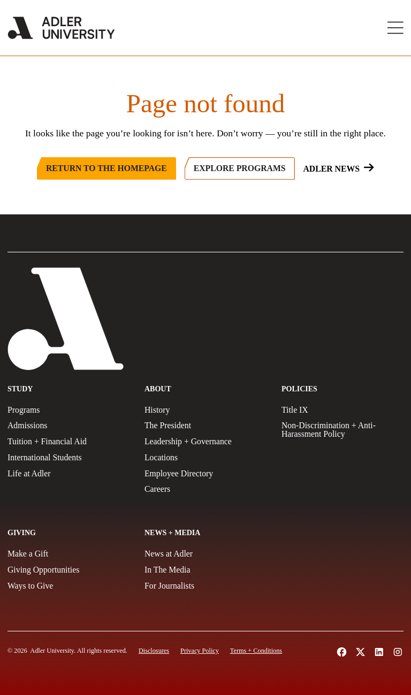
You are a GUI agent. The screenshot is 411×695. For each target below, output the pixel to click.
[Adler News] (338, 168)
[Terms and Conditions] (256, 650)
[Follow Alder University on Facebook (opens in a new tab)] (341, 652)
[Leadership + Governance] (205, 442)
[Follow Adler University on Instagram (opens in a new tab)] (398, 652)
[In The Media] (205, 570)
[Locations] (205, 458)
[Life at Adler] (68, 474)
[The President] (205, 426)
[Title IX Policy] (342, 410)
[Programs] (68, 410)
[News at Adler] (205, 554)
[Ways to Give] (68, 586)
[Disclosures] (154, 650)
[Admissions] (68, 426)
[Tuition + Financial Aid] (68, 442)
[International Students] (68, 458)
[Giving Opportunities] (68, 570)
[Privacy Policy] (199, 650)
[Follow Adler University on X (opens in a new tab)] (360, 652)
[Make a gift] (68, 554)
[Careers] (205, 489)
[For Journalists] (205, 586)
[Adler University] (61, 28)
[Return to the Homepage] (106, 168)
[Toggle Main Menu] (395, 27)
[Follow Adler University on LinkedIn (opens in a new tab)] (379, 652)
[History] (205, 410)
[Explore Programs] (239, 168)
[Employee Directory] (205, 474)
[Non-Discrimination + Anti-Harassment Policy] (342, 430)
